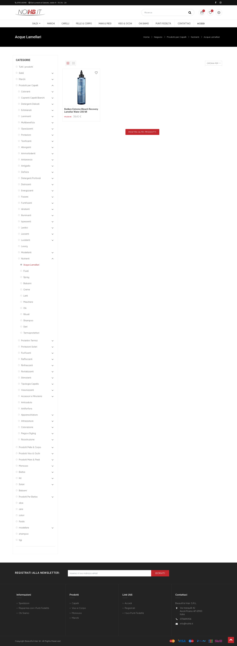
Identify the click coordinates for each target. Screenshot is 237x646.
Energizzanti (27, 190)
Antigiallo (25, 165)
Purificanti (26, 353)
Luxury (24, 246)
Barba (22, 472)
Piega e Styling (28, 433)
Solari (21, 484)
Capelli (75, 603)
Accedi (128, 603)
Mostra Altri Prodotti (142, 132)
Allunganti (26, 147)
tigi (20, 540)
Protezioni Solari (29, 346)
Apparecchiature (29, 414)
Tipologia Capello (30, 384)
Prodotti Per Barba (28, 496)
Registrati (130, 608)
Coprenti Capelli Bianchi (33, 97)
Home (146, 37)
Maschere (28, 302)
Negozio (158, 37)
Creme (26, 289)
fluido (22, 521)
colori (21, 515)
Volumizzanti (27, 390)
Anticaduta (26, 402)
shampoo (24, 534)
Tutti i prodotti (26, 66)
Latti (25, 295)
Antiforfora (26, 408)
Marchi (22, 79)
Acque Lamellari (212, 37)
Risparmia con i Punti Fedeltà (34, 608)
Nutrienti (195, 37)
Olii (24, 308)
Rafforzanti (26, 359)
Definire (25, 172)
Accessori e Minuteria (31, 396)
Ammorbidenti (28, 153)
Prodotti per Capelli (176, 37)
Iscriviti (160, 573)
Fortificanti (26, 203)
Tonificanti (26, 141)
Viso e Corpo (79, 608)
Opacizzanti (27, 128)
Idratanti (25, 209)
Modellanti (26, 252)
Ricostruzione (27, 439)
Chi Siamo (24, 613)
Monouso (23, 465)
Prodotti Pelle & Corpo (30, 447)
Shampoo (28, 320)
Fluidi (26, 271)
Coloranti (25, 91)
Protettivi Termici (29, 340)
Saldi (21, 73)
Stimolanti (26, 377)
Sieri (25, 326)
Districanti (26, 184)
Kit (20, 478)
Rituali (26, 314)
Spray (26, 277)
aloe (21, 503)
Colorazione (27, 427)
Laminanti (26, 116)
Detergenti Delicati (30, 104)
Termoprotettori (31, 333)
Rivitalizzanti (27, 371)
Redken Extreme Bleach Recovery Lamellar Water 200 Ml (81, 110)
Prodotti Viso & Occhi (29, 453)
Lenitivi (24, 227)
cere (21, 509)
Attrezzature (27, 421)
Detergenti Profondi (31, 178)
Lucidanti (25, 240)
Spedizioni (24, 603)
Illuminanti (26, 215)
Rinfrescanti (27, 365)
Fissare (24, 196)
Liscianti (25, 234)
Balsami (27, 283)
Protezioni (26, 135)
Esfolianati (26, 110)
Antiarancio (26, 159)
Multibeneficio (28, 122)
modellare (24, 527)
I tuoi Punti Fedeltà (134, 613)
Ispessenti (26, 221)
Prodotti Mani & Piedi (29, 459)
